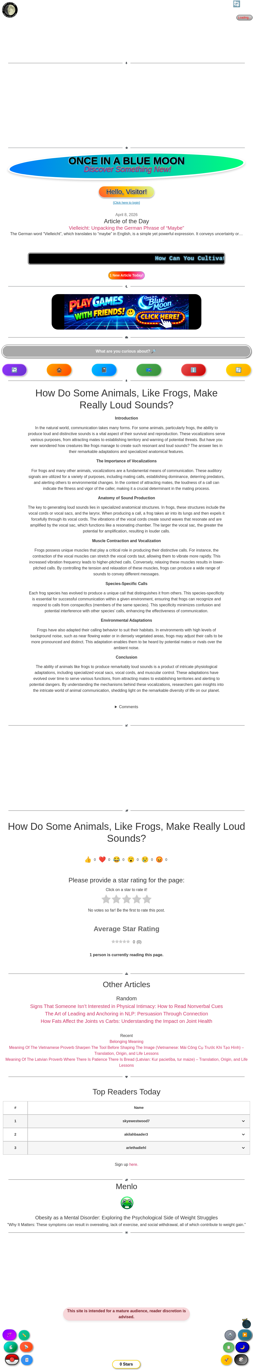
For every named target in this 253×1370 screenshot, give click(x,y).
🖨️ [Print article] (230, 1335)
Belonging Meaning (127, 1041)
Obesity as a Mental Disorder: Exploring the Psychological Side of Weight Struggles (126, 1217)
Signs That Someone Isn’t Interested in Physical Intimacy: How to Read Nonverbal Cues (126, 1006)
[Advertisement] (126, 105)
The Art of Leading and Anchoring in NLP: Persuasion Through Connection (126, 1013)
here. (133, 1164)
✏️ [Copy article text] (24, 1335)
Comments (128, 707)
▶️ (244, 1335)
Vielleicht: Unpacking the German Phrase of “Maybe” (126, 228)
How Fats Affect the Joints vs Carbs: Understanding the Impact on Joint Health (126, 1021)
